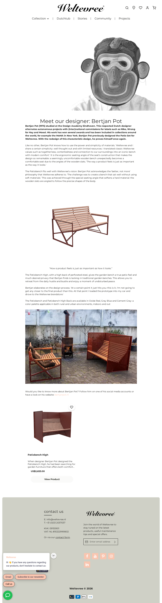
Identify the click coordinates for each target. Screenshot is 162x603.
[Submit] (115, 541)
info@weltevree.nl (56, 519)
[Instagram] (111, 556)
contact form (62, 537)
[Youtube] (95, 556)
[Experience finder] (134, 8)
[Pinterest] (103, 556)
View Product (52, 479)
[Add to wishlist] (71, 407)
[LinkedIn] (87, 564)
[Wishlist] (141, 8)
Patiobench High (38, 454)
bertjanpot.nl (62, 394)
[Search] (127, 8)
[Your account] (147, 8)
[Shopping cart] (154, 8)
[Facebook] (87, 556)
